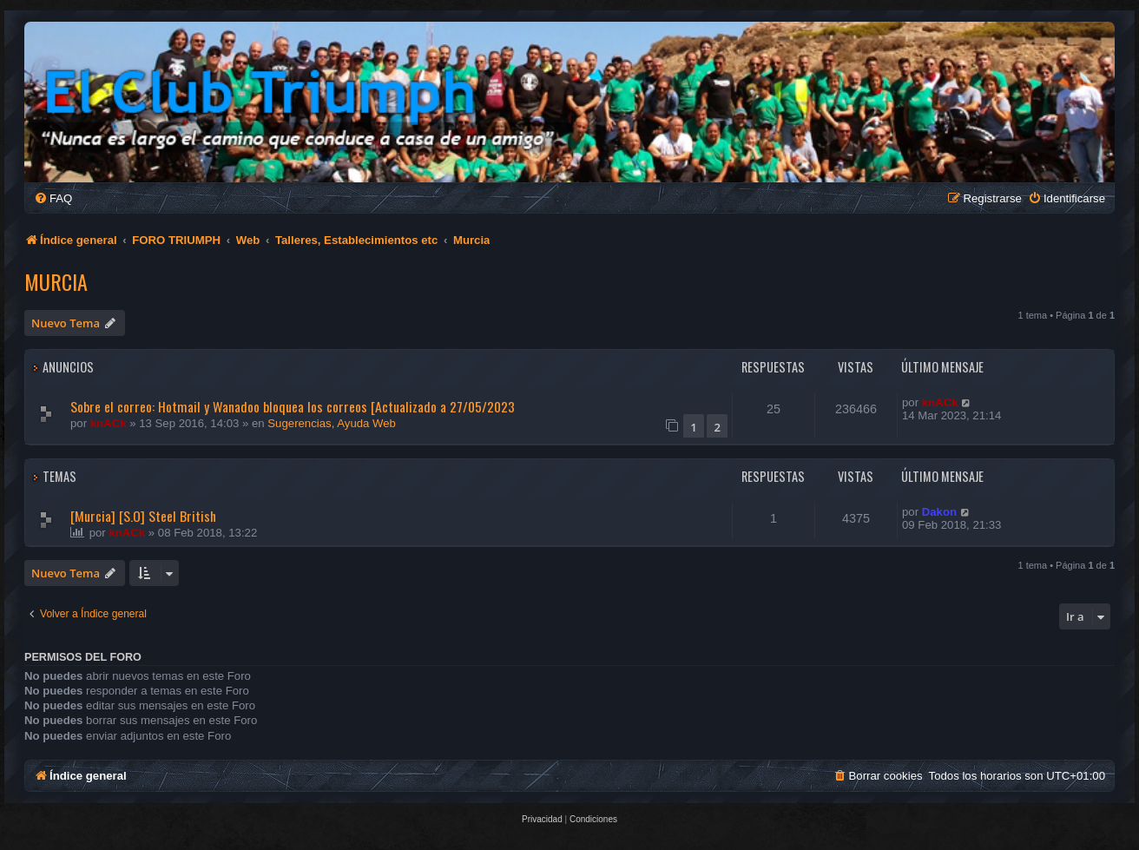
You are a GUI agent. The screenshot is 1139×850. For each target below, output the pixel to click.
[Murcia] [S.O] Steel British (143, 515)
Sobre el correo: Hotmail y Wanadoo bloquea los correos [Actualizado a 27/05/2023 (292, 406)
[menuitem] (53, 198)
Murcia (56, 281)
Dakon (939, 511)
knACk (108, 423)
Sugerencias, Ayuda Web (331, 423)
